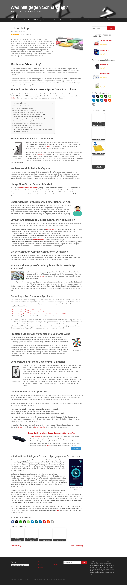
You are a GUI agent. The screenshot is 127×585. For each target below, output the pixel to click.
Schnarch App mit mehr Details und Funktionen (28, 125)
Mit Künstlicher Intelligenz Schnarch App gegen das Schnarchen (33, 129)
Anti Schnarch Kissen (106, 40)
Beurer (20, 427)
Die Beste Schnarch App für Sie (23, 127)
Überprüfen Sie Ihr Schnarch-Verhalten (24, 110)
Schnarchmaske (39, 427)
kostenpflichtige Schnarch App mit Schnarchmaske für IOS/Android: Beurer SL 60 (39, 314)
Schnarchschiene (105, 73)
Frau (57, 510)
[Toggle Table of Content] (51, 103)
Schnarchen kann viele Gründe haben (24, 106)
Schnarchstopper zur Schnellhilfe (66, 20)
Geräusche (42, 154)
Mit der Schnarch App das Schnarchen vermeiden (27, 116)
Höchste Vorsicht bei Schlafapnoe (23, 108)
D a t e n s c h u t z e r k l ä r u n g (48, 564)
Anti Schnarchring (77, 546)
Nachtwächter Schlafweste (104, 65)
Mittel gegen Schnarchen (42, 20)
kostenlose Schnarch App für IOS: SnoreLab (26, 310)
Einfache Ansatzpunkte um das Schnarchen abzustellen (29, 114)
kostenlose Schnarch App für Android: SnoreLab (28, 312)
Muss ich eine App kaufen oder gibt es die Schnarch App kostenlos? (33, 119)
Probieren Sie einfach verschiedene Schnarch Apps (28, 123)
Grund (49, 146)
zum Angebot (76, 448)
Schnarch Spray (16, 546)
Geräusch (14, 98)
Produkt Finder (86, 20)
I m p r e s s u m (43, 562)
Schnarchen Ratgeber (23, 20)
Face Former (103, 83)
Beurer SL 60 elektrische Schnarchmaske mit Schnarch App (51, 433)
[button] (12, 521)
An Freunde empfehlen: (21, 131)
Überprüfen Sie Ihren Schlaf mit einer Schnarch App (28, 112)
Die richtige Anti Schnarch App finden (24, 121)
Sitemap (40, 567)
